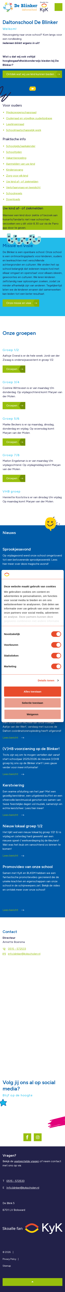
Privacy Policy (9, 1259)
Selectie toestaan (32, 702)
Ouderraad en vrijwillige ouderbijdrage (29, 118)
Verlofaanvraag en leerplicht (23, 187)
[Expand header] (60, 7)
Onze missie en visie (21, 303)
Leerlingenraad (15, 124)
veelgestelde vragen (26, 1161)
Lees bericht (13, 737)
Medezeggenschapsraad (21, 112)
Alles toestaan (32, 691)
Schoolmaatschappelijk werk (23, 130)
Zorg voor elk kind (17, 175)
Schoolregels (14, 193)
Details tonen (46, 680)
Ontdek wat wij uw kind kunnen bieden (32, 74)
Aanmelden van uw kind (20, 163)
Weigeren (32, 714)
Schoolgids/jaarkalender (20, 146)
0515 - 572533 (14, 949)
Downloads (13, 199)
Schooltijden (14, 152)
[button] (32, 89)
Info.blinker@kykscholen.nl (22, 1187)
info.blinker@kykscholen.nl (21, 954)
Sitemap (7, 1266)
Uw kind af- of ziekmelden (22, 181)
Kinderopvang (14, 169)
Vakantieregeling (16, 158)
